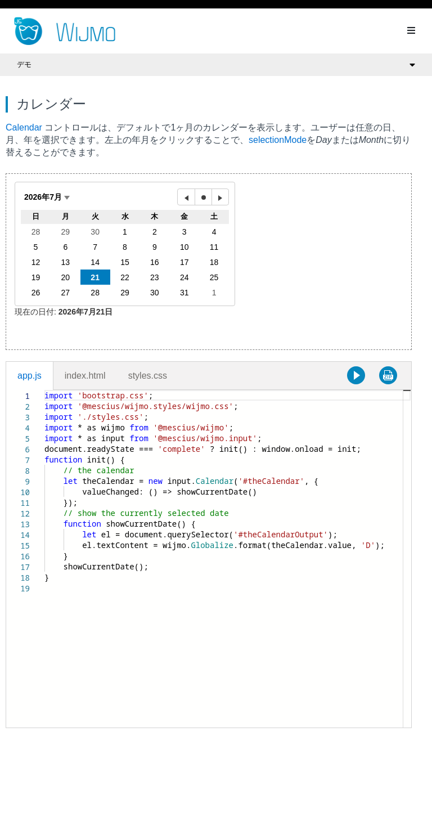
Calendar (24, 127)
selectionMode (278, 140)
